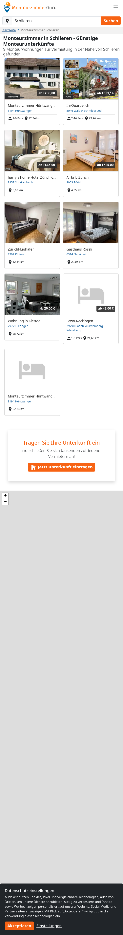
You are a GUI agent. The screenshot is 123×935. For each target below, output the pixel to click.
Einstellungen (49, 925)
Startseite (9, 30)
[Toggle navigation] (116, 7)
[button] (5, 496)
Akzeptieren (19, 925)
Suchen (111, 20)
